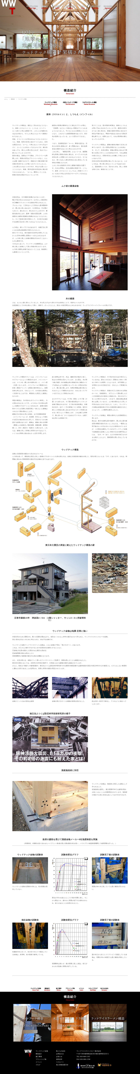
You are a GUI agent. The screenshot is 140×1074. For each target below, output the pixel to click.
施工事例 (39, 1056)
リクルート (60, 1062)
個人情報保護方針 (62, 1065)
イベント (39, 1062)
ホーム (6, 99)
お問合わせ (60, 1054)
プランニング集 (41, 1059)
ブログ (38, 1065)
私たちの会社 (60, 1051)
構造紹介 (13, 99)
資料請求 (59, 1059)
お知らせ (59, 1056)
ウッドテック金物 (42, 1051)
